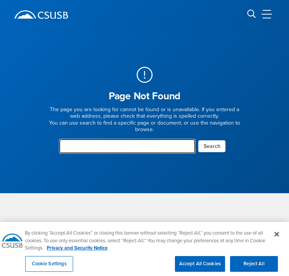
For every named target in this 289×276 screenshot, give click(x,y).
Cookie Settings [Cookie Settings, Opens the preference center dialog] (49, 266)
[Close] (276, 236)
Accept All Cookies (200, 266)
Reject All (253, 266)
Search (212, 146)
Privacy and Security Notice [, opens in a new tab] (77, 251)
